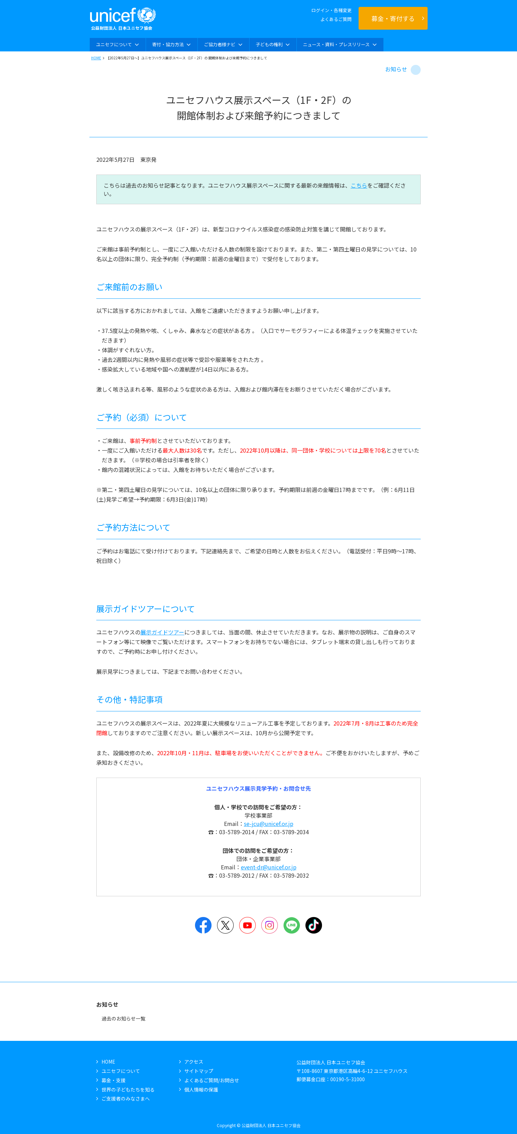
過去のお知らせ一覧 (123, 1018)
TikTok (313, 925)
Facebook (203, 925)
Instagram (269, 925)
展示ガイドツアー (162, 632)
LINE (291, 925)
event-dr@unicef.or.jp (268, 867)
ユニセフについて (120, 1070)
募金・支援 (113, 1080)
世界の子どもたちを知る (128, 1089)
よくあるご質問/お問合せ (211, 1080)
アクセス (193, 1061)
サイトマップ (198, 1070)
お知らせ (396, 69)
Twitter (225, 925)
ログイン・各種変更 (331, 10)
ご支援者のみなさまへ (125, 1098)
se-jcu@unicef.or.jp (268, 823)
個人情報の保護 (201, 1089)
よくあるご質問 (336, 19)
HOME (96, 57)
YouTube (247, 925)
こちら (359, 185)
